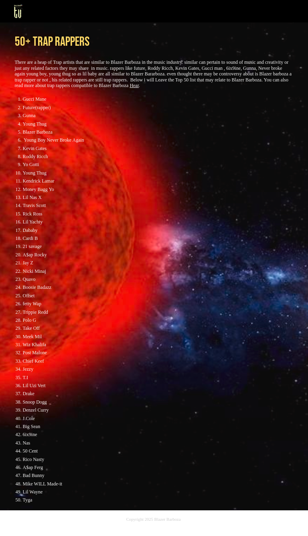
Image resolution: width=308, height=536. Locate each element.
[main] (154, 40)
